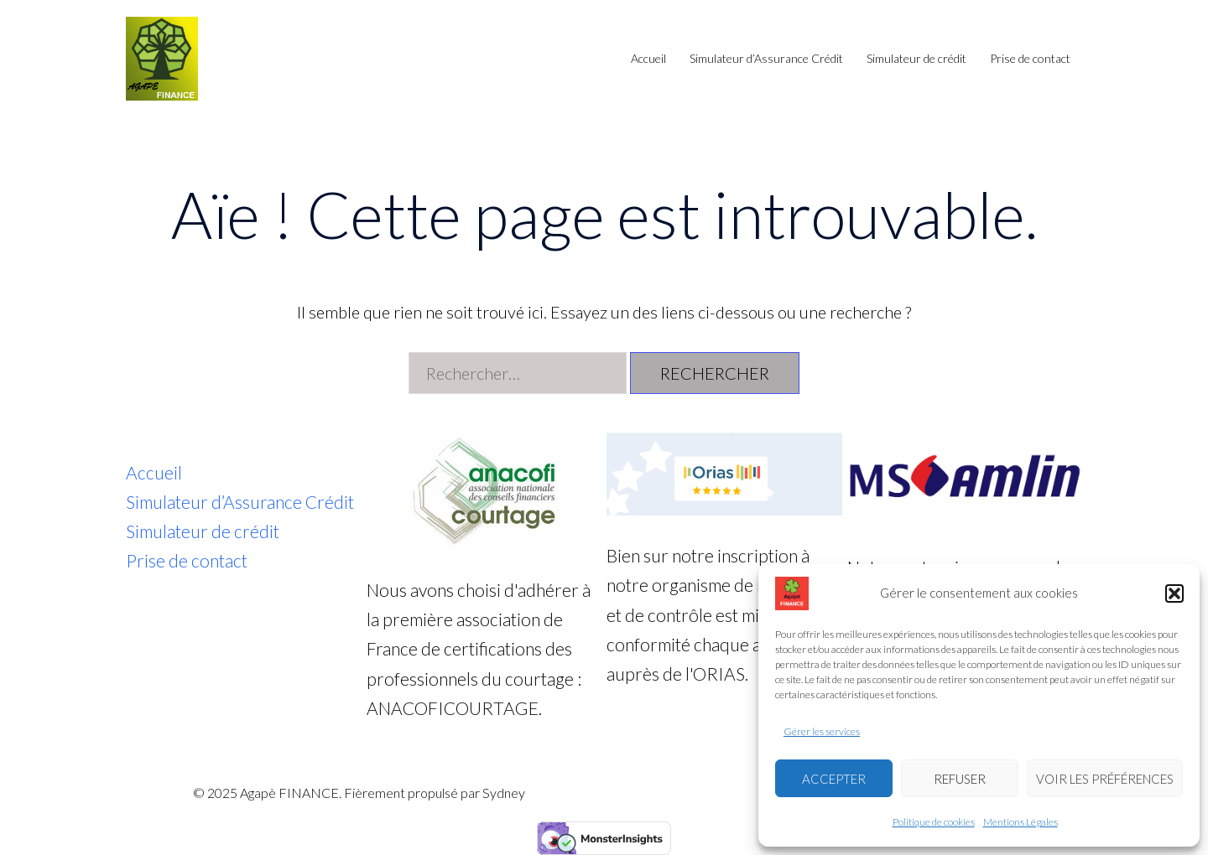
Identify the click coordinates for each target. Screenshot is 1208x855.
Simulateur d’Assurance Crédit (766, 58)
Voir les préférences (1105, 778)
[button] (1174, 593)
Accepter (834, 778)
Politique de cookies (934, 822)
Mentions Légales (1020, 822)
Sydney (503, 793)
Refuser (960, 778)
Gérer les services (822, 731)
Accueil (648, 58)
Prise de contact (1030, 58)
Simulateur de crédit (916, 58)
